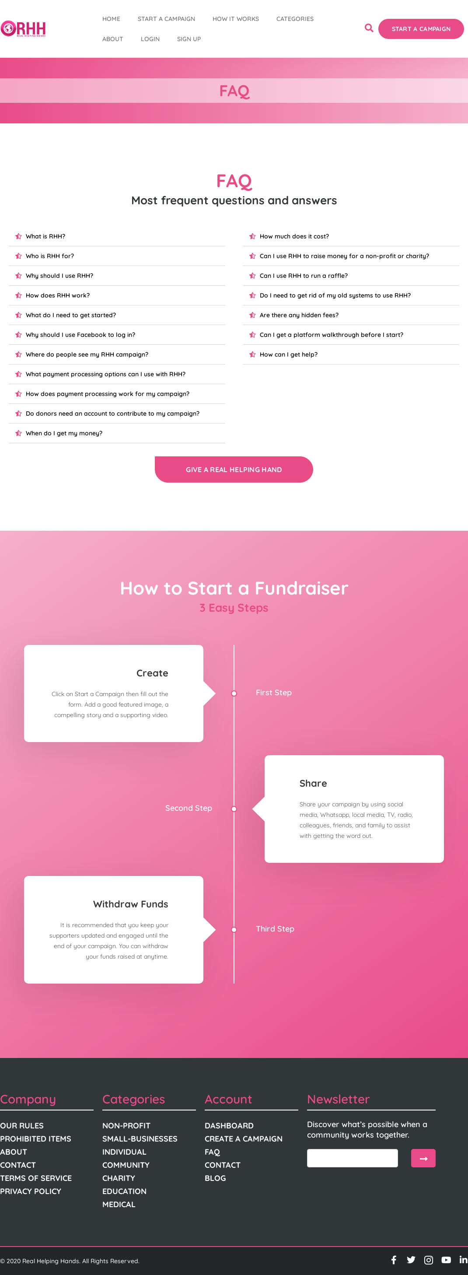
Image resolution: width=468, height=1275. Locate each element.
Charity (118, 1178)
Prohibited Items (35, 1139)
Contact (18, 1165)
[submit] (423, 1158)
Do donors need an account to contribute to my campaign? (112, 413)
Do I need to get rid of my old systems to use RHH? (335, 295)
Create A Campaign (244, 1139)
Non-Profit (126, 1126)
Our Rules (22, 1126)
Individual (124, 1152)
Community (126, 1165)
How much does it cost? (294, 236)
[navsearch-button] (369, 29)
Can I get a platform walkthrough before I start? (331, 335)
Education (124, 1191)
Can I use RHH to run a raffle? (304, 276)
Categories (295, 19)
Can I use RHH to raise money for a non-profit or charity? (344, 256)
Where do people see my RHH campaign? (87, 354)
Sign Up (189, 39)
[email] (352, 1158)
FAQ (212, 1152)
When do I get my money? (64, 433)
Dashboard (229, 1126)
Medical (119, 1204)
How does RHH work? (58, 295)
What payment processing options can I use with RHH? (105, 374)
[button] (117, 236)
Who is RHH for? (50, 256)
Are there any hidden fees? (299, 315)
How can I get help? (289, 354)
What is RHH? (45, 236)
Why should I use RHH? (59, 276)
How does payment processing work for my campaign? (107, 394)
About (112, 39)
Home (111, 19)
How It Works (236, 19)
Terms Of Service (36, 1178)
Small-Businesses (140, 1139)
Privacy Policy (30, 1191)
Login (150, 39)
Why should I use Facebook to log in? (80, 335)
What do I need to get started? (71, 315)
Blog (215, 1178)
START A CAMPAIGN (166, 19)
